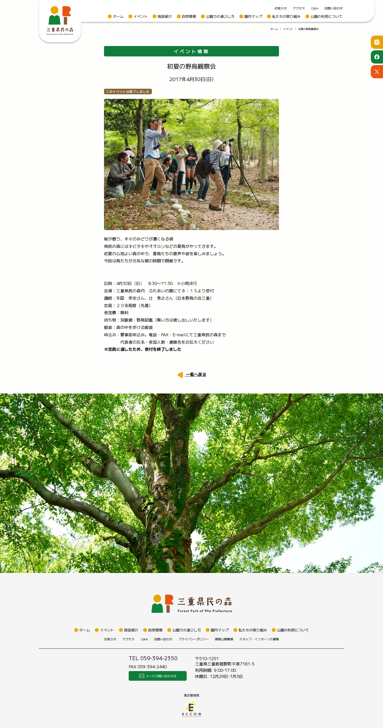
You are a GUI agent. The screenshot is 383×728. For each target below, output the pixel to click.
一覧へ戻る (195, 374)
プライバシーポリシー (193, 639)
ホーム (118, 16)
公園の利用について (327, 16)
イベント (141, 16)
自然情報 (189, 16)
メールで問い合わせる (157, 676)
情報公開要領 (224, 639)
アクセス (299, 8)
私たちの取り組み (286, 16)
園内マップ (253, 16)
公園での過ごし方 (220, 16)
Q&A (314, 8)
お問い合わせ (333, 8)
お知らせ (280, 8)
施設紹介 (165, 16)
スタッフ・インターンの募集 (259, 639)
